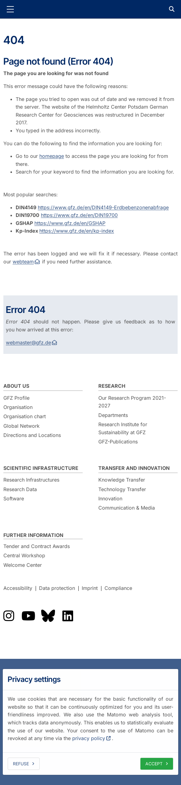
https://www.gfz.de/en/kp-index (76, 231)
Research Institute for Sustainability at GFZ (122, 428)
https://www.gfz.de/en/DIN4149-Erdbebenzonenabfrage (103, 207)
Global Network (21, 426)
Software (13, 498)
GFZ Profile (16, 398)
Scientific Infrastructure (40, 468)
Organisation (18, 407)
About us (16, 386)
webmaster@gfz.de (28, 342)
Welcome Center (22, 565)
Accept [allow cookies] (154, 763)
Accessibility (17, 588)
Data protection (57, 588)
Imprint (90, 588)
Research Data (20, 489)
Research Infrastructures (31, 480)
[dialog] (90, 722)
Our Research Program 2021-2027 (132, 402)
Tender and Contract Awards (36, 546)
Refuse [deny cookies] (21, 763)
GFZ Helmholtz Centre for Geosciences (91, 9)
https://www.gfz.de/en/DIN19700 (79, 215)
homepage (51, 156)
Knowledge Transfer (121, 480)
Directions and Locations (32, 435)
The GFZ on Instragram (8, 615)
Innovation (110, 498)
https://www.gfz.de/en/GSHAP (69, 223)
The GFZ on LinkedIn (67, 615)
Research (111, 386)
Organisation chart (24, 416)
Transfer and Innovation (134, 468)
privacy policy (88, 738)
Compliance (118, 588)
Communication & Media (126, 508)
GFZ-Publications (118, 442)
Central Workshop (24, 555)
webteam (23, 261)
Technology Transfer (122, 489)
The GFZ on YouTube (28, 615)
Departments (113, 415)
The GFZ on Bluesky (48, 615)
